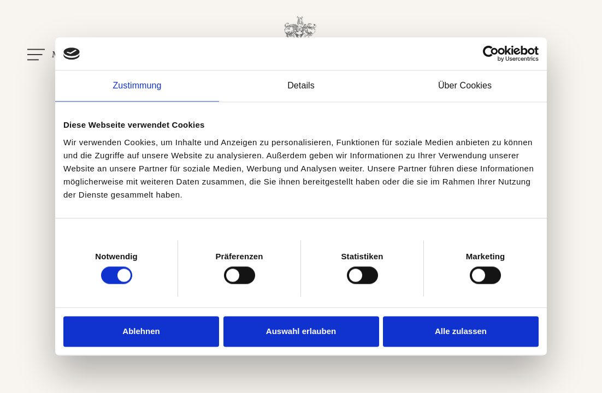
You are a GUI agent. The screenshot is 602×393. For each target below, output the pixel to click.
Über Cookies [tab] (465, 85)
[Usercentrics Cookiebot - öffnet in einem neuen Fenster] (491, 53)
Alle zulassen (461, 331)
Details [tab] (301, 85)
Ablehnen (141, 331)
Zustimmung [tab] (137, 85)
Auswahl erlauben (301, 331)
